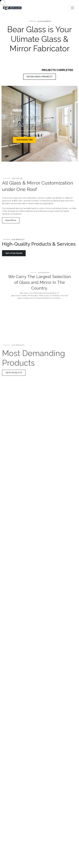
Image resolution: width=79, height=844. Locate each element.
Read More (10, 222)
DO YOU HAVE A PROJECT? (39, 76)
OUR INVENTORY (24, 140)
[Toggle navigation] (72, 7)
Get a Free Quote (13, 253)
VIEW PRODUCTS (13, 392)
